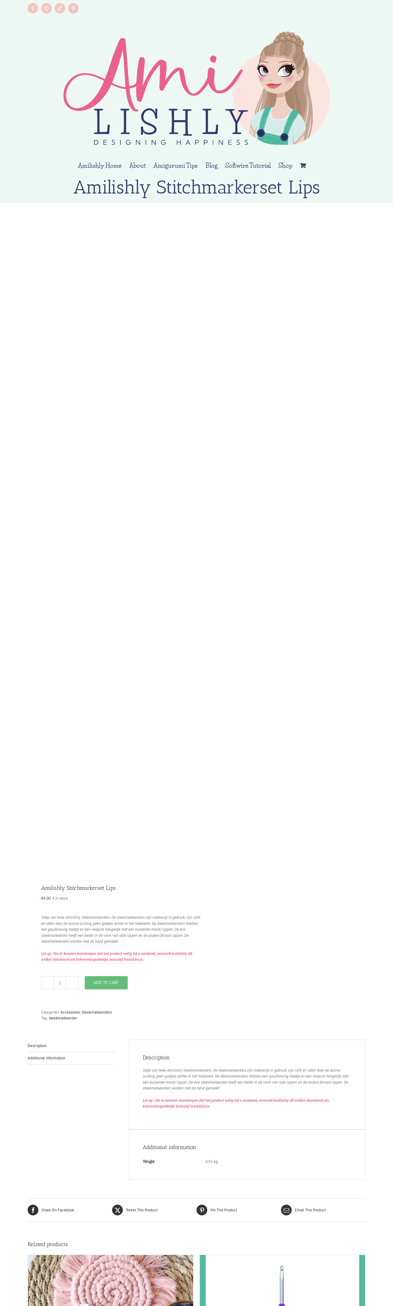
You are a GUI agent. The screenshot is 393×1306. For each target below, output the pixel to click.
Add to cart (106, 982)
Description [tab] (37, 1045)
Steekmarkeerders (96, 1012)
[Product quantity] (60, 983)
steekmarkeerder (63, 1018)
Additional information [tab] (46, 1058)
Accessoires (70, 1012)
